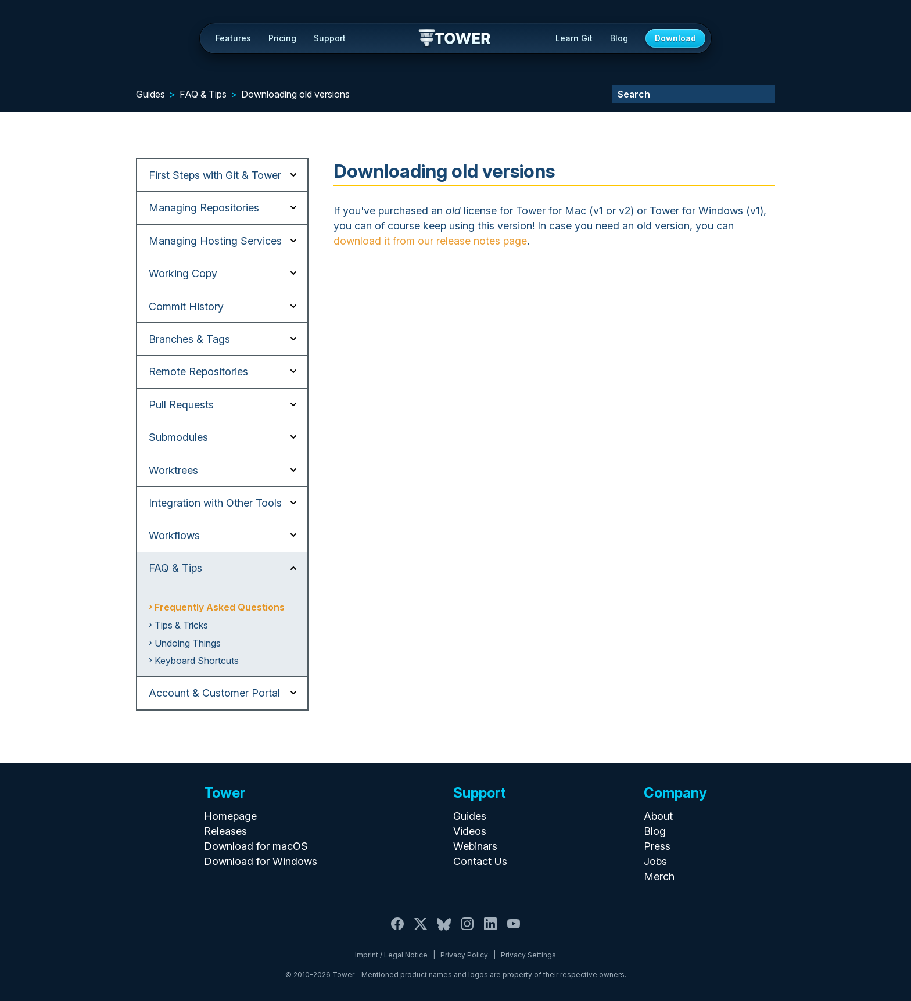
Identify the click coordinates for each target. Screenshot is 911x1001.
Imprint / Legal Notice (391, 954)
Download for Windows (260, 861)
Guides (150, 94)
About (658, 816)
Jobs (655, 861)
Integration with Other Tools (215, 503)
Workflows (174, 535)
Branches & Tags (189, 339)
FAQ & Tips (203, 94)
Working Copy (183, 273)
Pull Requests (181, 405)
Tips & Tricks (181, 625)
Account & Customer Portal (214, 693)
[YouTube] (513, 930)
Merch (659, 876)
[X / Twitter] (420, 930)
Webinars (475, 846)
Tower (455, 39)
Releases (225, 831)
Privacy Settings (528, 954)
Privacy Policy (464, 954)
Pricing (282, 38)
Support (330, 38)
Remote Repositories (198, 371)
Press (657, 846)
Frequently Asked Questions (220, 607)
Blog (619, 38)
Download (675, 38)
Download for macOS (256, 846)
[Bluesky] (444, 930)
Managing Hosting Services (215, 241)
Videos (469, 831)
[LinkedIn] (490, 930)
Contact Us (480, 861)
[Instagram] (467, 930)
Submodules (178, 437)
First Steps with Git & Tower (215, 175)
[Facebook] (397, 930)
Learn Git (574, 38)
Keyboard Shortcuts (197, 660)
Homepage (230, 816)
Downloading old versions (295, 94)
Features (233, 38)
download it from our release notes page (430, 241)
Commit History (186, 306)
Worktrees (173, 470)
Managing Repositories (204, 208)
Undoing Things (188, 643)
